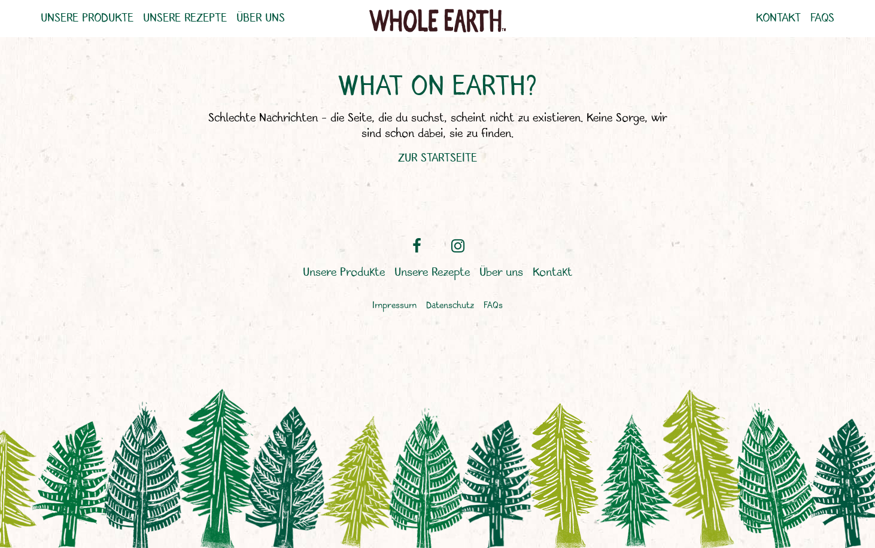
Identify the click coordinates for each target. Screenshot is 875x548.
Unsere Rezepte (185, 18)
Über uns (260, 18)
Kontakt (778, 18)
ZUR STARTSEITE (437, 158)
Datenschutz (450, 306)
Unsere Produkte (87, 18)
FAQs (822, 18)
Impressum (394, 306)
